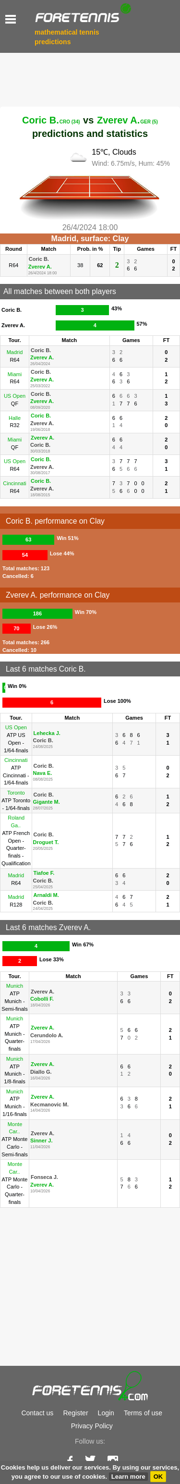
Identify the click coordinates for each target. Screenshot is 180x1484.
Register (75, 1413)
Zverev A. (127, 120)
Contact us (37, 1413)
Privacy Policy (92, 1426)
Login (106, 1413)
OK (158, 1476)
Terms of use (143, 1413)
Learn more (128, 1476)
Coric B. (51, 120)
